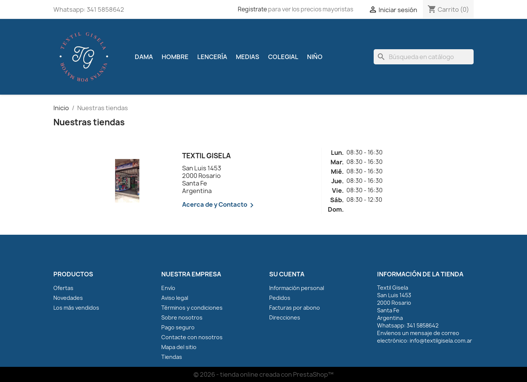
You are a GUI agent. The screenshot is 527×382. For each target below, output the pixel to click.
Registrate (252, 9)
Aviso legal (174, 297)
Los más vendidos (76, 307)
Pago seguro (178, 327)
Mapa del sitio (178, 347)
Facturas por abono (294, 307)
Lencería (212, 57)
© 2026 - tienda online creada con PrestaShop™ (263, 374)
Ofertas (63, 288)
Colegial (283, 57)
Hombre (175, 57)
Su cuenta (286, 274)
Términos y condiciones (192, 307)
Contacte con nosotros (192, 337)
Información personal (296, 288)
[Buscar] (424, 56)
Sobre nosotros (182, 317)
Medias (247, 57)
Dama (144, 57)
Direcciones (284, 317)
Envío (168, 288)
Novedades (68, 297)
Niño (315, 57)
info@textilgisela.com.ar (441, 340)
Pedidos (279, 297)
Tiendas (171, 356)
